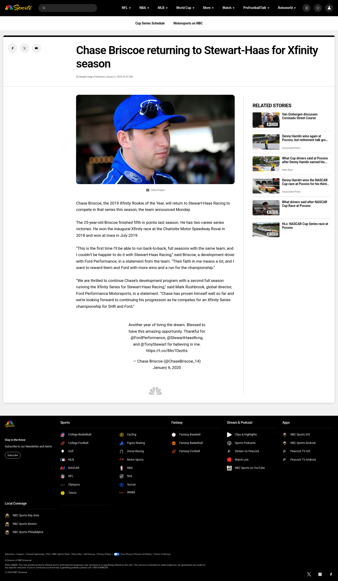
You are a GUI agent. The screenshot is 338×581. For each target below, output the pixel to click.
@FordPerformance (148, 337)
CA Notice (147, 554)
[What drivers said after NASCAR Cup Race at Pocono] (266, 207)
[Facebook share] (12, 48)
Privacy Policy (104, 554)
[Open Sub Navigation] (130, 8)
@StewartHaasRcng (184, 337)
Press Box (77, 554)
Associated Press (291, 148)
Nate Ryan (287, 169)
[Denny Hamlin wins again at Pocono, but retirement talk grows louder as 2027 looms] (266, 142)
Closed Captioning (35, 554)
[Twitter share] (24, 48)
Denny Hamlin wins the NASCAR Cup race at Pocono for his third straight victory (304, 182)
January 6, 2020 (167, 367)
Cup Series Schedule (150, 23)
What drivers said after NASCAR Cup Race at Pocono (304, 204)
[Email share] (36, 48)
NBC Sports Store (61, 554)
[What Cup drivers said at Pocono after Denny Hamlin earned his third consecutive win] (266, 164)
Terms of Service (162, 554)
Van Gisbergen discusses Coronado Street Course (300, 116)
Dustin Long (85, 76)
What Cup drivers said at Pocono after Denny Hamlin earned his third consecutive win (305, 160)
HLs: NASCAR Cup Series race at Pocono (305, 225)
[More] (307, 8)
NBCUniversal (24, 560)
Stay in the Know (15, 440)
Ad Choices (89, 554)
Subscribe (13, 455)
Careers (20, 554)
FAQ (48, 554)
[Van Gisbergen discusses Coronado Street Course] (266, 120)
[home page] (18, 8)
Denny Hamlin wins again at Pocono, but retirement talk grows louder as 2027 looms (306, 138)
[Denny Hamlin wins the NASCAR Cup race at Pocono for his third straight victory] (266, 186)
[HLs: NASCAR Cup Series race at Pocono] (266, 229)
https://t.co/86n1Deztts (167, 350)
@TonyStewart (153, 344)
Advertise (9, 554)
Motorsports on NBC (188, 23)
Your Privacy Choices (130, 554)
